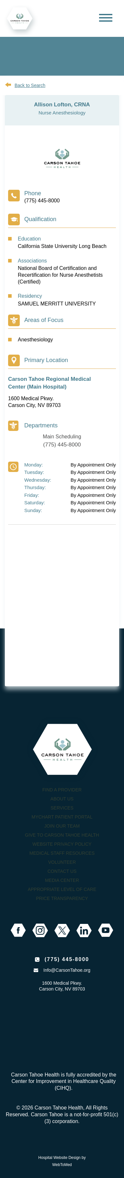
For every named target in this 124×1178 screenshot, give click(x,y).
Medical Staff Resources (62, 853)
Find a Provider (62, 789)
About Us (62, 798)
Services (62, 807)
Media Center (62, 880)
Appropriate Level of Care (62, 889)
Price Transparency (62, 898)
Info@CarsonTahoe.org (66, 970)
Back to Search (30, 85)
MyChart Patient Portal (61, 816)
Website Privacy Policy (61, 844)
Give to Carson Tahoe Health (62, 835)
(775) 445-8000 (42, 200)
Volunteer (62, 862)
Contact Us (62, 871)
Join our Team (62, 826)
